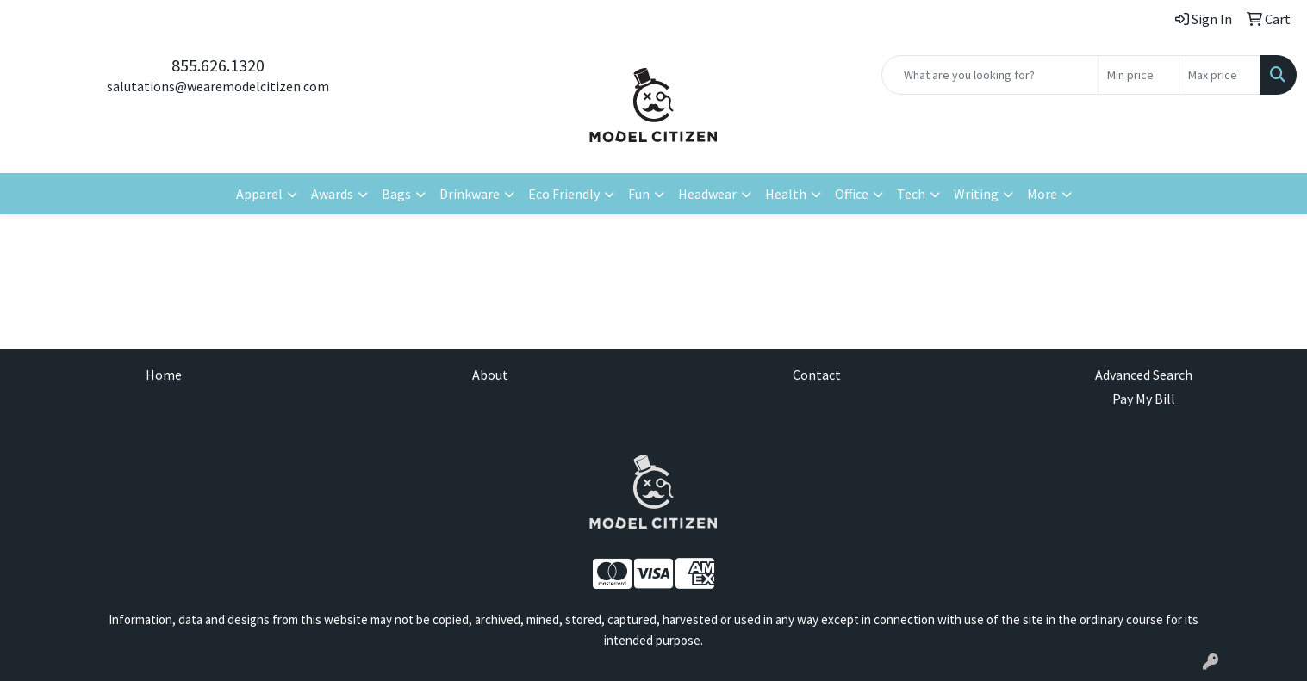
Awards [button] (332, 193)
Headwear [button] (707, 193)
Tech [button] (911, 193)
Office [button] (851, 193)
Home (164, 374)
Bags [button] (396, 193)
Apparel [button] (259, 193)
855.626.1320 (218, 65)
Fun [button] (639, 193)
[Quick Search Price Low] (1138, 75)
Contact (817, 374)
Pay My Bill (1143, 398)
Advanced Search (1143, 374)
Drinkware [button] (469, 193)
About (490, 374)
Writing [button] (976, 193)
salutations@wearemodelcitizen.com (218, 86)
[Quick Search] (990, 75)
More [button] (1042, 193)
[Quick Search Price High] (1219, 75)
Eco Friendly (564, 193)
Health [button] (785, 193)
